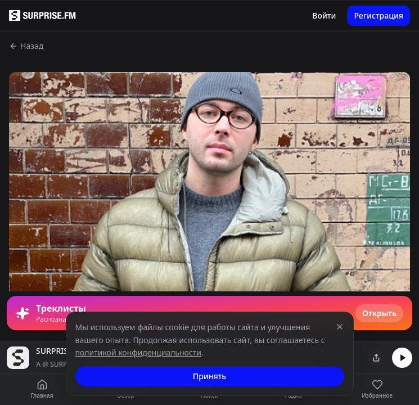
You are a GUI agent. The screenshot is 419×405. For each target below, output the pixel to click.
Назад (26, 45)
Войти (324, 15)
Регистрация (378, 15)
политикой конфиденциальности (138, 352)
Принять (209, 376)
